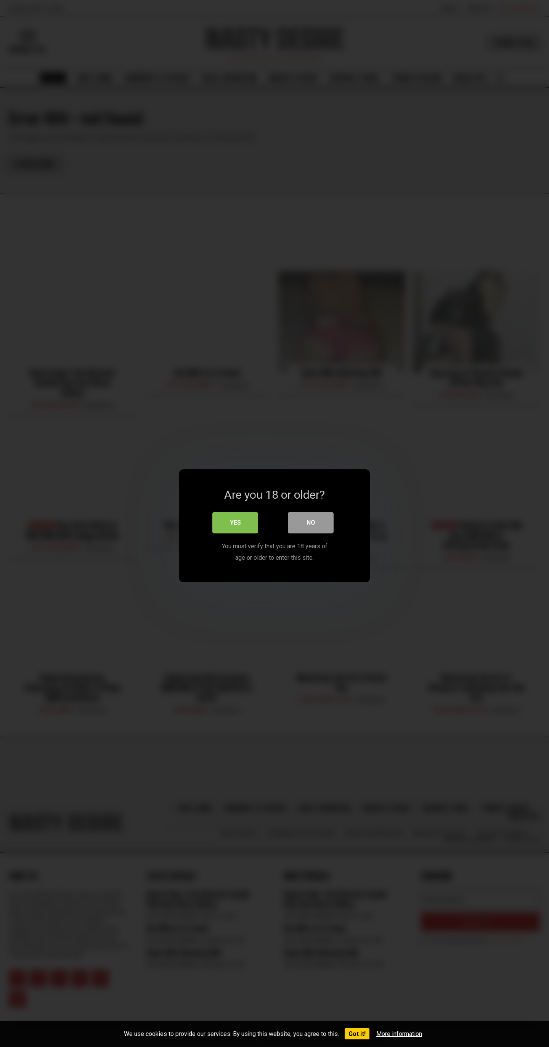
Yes (235, 520)
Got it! (357, 1033)
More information (399, 1033)
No (311, 520)
